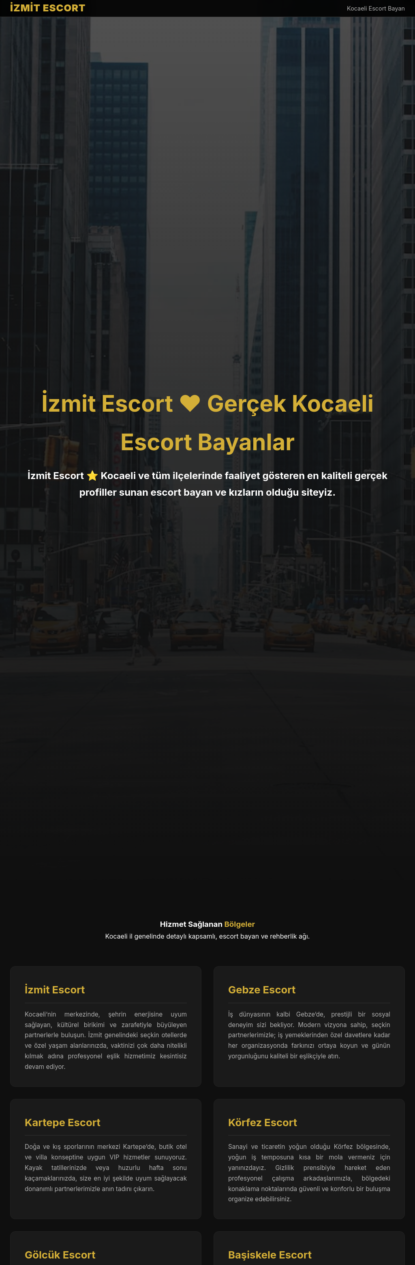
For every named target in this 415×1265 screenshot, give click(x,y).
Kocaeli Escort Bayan (376, 8)
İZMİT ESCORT (48, 8)
